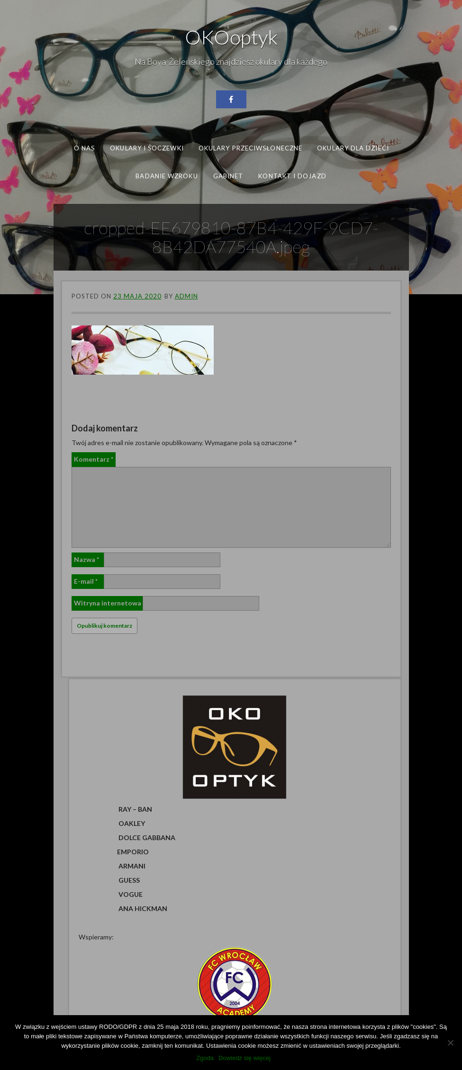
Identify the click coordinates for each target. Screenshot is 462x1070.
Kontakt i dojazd (292, 175)
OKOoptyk (231, 37)
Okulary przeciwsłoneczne (250, 148)
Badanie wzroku (167, 175)
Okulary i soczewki (147, 148)
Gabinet (228, 175)
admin (186, 296)
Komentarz (93, 459)
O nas (83, 148)
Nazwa (86, 559)
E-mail (86, 581)
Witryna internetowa (107, 603)
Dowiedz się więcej (244, 1057)
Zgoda (205, 1057)
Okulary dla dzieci (353, 148)
